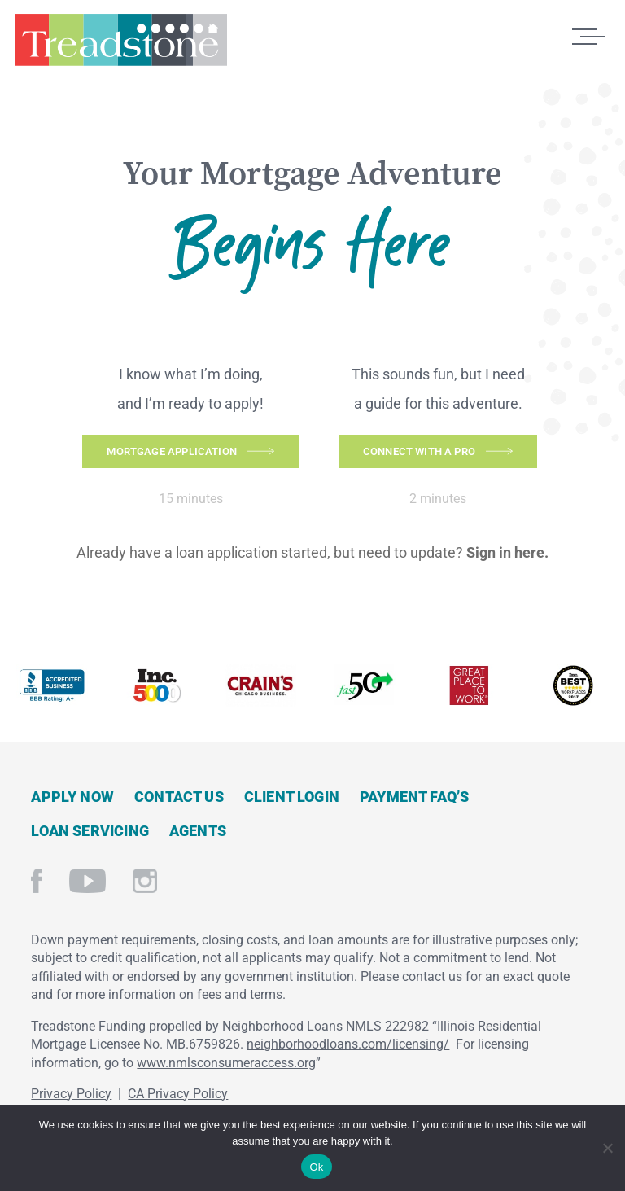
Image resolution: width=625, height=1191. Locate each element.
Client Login (291, 795)
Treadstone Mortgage (120, 47)
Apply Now (72, 795)
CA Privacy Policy (178, 1093)
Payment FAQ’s (414, 795)
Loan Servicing (90, 830)
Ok (316, 1167)
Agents (197, 830)
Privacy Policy (71, 1093)
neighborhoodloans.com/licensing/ (348, 1044)
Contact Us (179, 795)
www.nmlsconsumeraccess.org (226, 1062)
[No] (607, 1146)
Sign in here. (507, 552)
